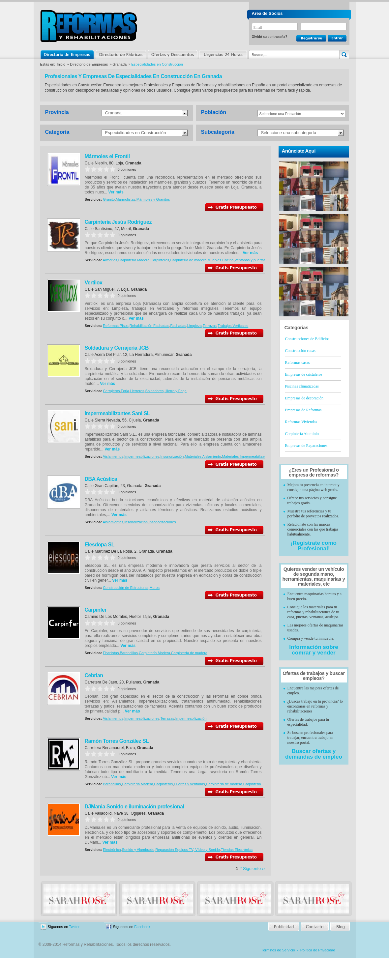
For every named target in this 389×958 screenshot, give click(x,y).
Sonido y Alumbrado (138, 850)
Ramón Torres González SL (117, 741)
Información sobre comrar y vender (313, 650)
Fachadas (178, 326)
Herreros (137, 391)
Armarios (110, 260)
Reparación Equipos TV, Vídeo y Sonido (187, 850)
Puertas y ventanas (189, 784)
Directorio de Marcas (121, 54)
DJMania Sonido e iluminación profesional (134, 806)
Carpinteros (159, 260)
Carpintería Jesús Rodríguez (118, 222)
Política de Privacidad (317, 950)
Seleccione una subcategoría (288, 132)
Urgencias (222, 54)
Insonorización (172, 456)
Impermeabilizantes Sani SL (117, 413)
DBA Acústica (101, 479)
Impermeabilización (191, 718)
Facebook (142, 927)
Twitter (74, 927)
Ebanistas (111, 653)
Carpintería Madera (134, 260)
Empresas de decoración (304, 398)
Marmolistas (125, 199)
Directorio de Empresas (67, 54)
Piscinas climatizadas (302, 386)
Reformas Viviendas (301, 422)
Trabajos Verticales (233, 326)
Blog (339, 926)
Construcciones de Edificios (307, 338)
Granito (109, 199)
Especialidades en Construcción (135, 132)
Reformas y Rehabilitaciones (88, 25)
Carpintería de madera (188, 260)
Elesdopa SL (100, 544)
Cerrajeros (111, 391)
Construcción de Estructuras (125, 588)
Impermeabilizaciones (141, 456)
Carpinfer (96, 610)
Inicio (61, 64)
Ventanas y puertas (249, 260)
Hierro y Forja (176, 391)
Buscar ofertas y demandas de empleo (313, 754)
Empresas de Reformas (303, 410)
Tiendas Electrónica (237, 850)
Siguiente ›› (254, 868)
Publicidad (284, 926)
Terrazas (210, 326)
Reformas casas (297, 362)
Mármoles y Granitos (153, 199)
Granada (119, 64)
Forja (125, 391)
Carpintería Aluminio (302, 433)
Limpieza (194, 326)
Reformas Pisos (116, 326)
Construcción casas (300, 350)
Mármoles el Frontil (107, 156)
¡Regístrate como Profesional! (314, 546)
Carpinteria (252, 784)
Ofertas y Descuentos (172, 54)
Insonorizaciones (162, 522)
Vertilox (94, 282)
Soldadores (154, 391)
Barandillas (129, 653)
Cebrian (94, 675)
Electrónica (112, 850)
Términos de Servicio (278, 950)
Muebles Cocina (221, 260)
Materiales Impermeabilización (246, 456)
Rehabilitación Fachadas (149, 326)
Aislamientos (113, 456)
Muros (154, 588)
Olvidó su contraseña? (269, 37)
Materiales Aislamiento (203, 456)
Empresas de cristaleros (303, 374)
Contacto (314, 926)
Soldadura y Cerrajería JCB (117, 348)
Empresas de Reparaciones (306, 445)
